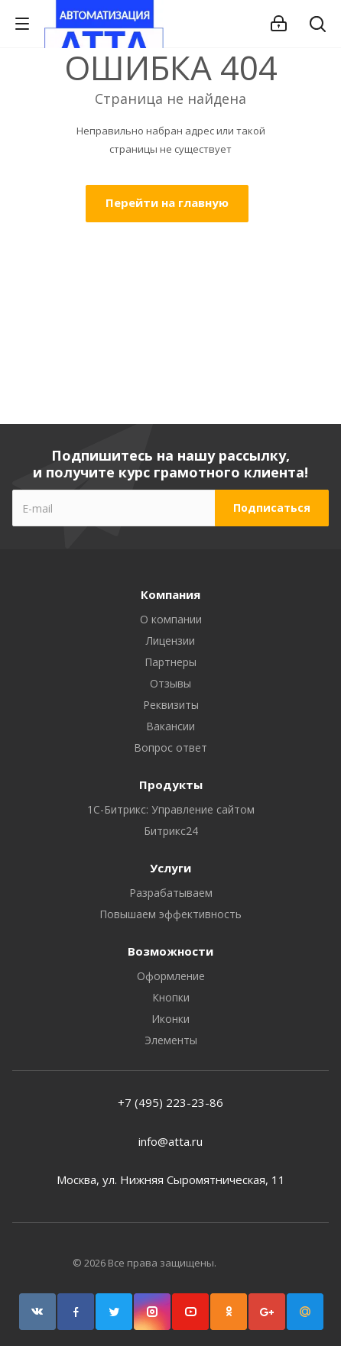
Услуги (170, 867)
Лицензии (170, 640)
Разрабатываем (171, 892)
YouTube (190, 1311)
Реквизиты (171, 704)
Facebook (75, 1311)
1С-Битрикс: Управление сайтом (171, 809)
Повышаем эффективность (170, 914)
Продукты (171, 784)
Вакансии (170, 726)
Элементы (171, 1040)
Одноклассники (228, 1311)
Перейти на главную (167, 202)
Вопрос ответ (170, 747)
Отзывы (170, 683)
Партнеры (170, 662)
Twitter (114, 1311)
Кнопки (171, 997)
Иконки (170, 1018)
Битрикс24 (171, 830)
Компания (170, 594)
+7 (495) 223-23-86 (170, 1102)
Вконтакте (37, 1311)
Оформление (171, 976)
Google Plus (266, 1311)
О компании (171, 619)
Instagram (152, 1311)
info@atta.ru (170, 1141)
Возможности (170, 951)
